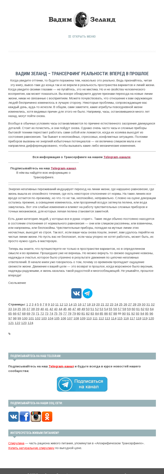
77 (35, 312)
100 (131, 312)
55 (89, 308)
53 (80, 308)
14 (67, 303)
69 (147, 308)
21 (96, 303)
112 (56, 316)
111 (51, 316)
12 (58, 303)
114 (67, 316)
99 (126, 312)
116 (79, 316)
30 (133, 303)
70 (151, 308)
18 (83, 303)
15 (71, 303)
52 (76, 308)
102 (142, 312)
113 (62, 316)
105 (16, 316)
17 (79, 303)
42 (35, 308)
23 (104, 303)
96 (113, 312)
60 (109, 308)
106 (22, 316)
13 (62, 303)
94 (105, 312)
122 (113, 316)
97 (118, 312)
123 (118, 316)
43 (39, 308)
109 (39, 316)
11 (54, 303)
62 (118, 308)
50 (68, 308)
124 (124, 316)
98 (122, 312)
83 (59, 312)
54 (84, 308)
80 (47, 312)
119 (95, 316)
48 (59, 308)
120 (101, 316)
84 (64, 312)
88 (80, 312)
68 (142, 308)
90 (89, 312)
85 (68, 312)
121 (107, 316)
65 (130, 308)
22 (100, 303)
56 (93, 308)
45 (47, 308)
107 (28, 316)
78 (39, 312)
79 (43, 312)
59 (105, 308)
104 (10, 316)
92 (97, 312)
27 (120, 303)
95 (109, 312)
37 (14, 308)
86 (72, 312)
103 (148, 312)
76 (30, 312)
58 (101, 308)
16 (75, 303)
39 (22, 308)
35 (154, 303)
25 (112, 303)
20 (91, 303)
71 (10, 312)
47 (55, 308)
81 (51, 312)
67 (138, 308)
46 (51, 308)
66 (134, 308)
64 (126, 308)
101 (137, 312)
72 (14, 312)
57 (97, 308)
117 (84, 316)
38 (18, 308)
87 (76, 312)
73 (18, 312)
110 (45, 316)
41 (30, 308)
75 (26, 312)
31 (137, 303)
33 (145, 303)
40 (26, 308)
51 (72, 308)
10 (50, 303)
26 (116, 303)
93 (101, 312)
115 (73, 316)
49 (64, 308)
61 (113, 308)
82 (55, 312)
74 (22, 312)
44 (43, 308)
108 (34, 316)
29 (129, 303)
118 (90, 316)
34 (150, 303)
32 (141, 303)
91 (93, 312)
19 (87, 303)
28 (125, 303)
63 (122, 308)
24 (108, 303)
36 (10, 308)
